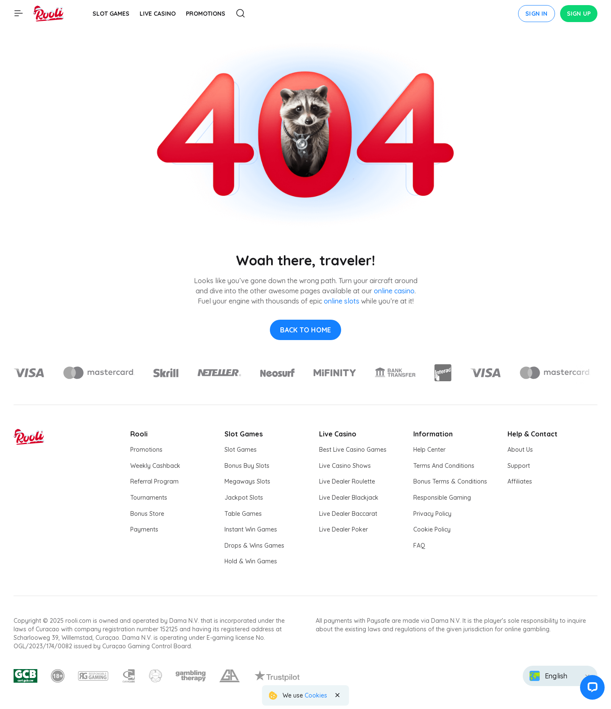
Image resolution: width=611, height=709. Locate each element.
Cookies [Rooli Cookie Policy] (316, 695)
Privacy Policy (432, 514)
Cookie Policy (432, 529)
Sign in (536, 13)
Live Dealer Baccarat (348, 514)
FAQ (419, 545)
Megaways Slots (247, 481)
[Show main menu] (19, 13)
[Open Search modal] (240, 13)
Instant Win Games (250, 529)
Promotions (146, 449)
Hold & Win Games (250, 561)
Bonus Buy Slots (246, 466)
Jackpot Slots (243, 497)
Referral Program (154, 481)
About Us (520, 449)
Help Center (429, 449)
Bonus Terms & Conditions (450, 481)
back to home (305, 330)
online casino (394, 291)
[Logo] (99, 373)
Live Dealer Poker (343, 529)
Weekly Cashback (155, 466)
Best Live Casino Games (353, 449)
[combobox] (560, 676)
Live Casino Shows (345, 466)
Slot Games (240, 449)
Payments (144, 529)
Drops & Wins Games (254, 545)
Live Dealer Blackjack (348, 497)
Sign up (579, 13)
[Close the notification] (337, 695)
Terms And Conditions (443, 466)
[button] (591, 689)
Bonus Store (147, 514)
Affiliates (519, 481)
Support (518, 466)
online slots (341, 301)
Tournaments (148, 497)
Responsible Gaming (442, 497)
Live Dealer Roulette (347, 481)
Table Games (243, 514)
